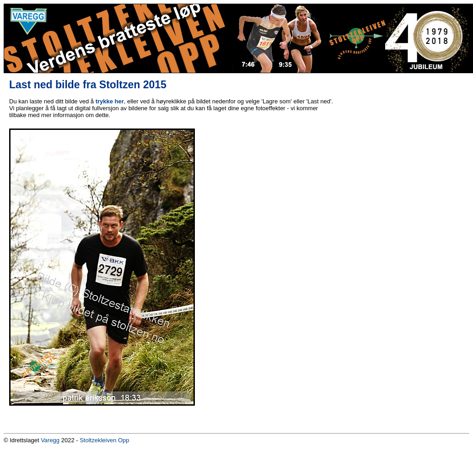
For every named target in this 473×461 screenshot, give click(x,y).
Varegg (50, 440)
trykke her (110, 101)
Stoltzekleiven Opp (104, 440)
